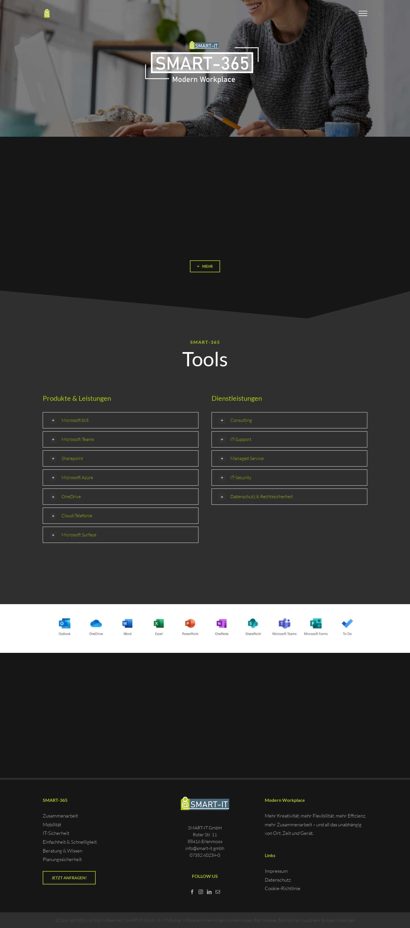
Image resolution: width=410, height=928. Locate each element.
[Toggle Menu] (363, 13)
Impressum (276, 871)
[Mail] (218, 892)
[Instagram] (200, 892)
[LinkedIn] (209, 892)
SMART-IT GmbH (140, 920)
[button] (120, 420)
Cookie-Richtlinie (282, 888)
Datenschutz (278, 880)
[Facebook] (192, 892)
